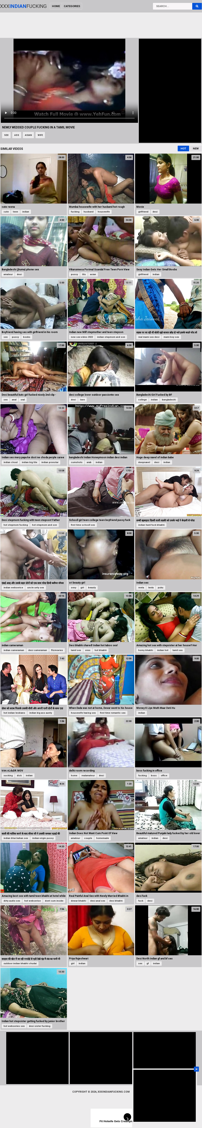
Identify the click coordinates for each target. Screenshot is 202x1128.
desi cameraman (37, 650)
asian (28, 135)
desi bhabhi (116, 900)
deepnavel (144, 462)
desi (155, 211)
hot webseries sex (14, 1026)
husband (89, 211)
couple (88, 838)
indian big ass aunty (40, 713)
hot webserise (32, 900)
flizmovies (57, 650)
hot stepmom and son (44, 525)
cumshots (77, 462)
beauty (92, 587)
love (82, 399)
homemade (102, 838)
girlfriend (143, 211)
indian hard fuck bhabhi (151, 525)
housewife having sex (83, 713)
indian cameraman (14, 650)
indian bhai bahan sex (16, 838)
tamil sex (76, 650)
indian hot (162, 650)
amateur (8, 274)
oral (23, 399)
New (196, 148)
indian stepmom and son (111, 337)
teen (15, 211)
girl (82, 587)
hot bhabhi (101, 650)
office (164, 775)
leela (151, 587)
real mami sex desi (148, 337)
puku (160, 587)
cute (6, 211)
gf (148, 963)
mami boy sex (171, 337)
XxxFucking (23, 6)
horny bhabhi (145, 650)
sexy (73, 587)
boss (154, 775)
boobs (26, 337)
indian (25, 211)
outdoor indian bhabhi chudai (20, 963)
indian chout (11, 462)
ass (16, 135)
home (74, 775)
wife (40, 135)
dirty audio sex (12, 900)
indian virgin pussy (43, 838)
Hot (183, 148)
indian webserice (13, 587)
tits (84, 274)
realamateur (88, 775)
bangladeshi (169, 399)
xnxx (87, 650)
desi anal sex (97, 900)
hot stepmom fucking (16, 525)
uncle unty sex (35, 587)
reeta (141, 587)
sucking (8, 775)
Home (56, 6)
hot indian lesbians (14, 713)
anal (14, 399)
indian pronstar (49, 462)
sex (6, 135)
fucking (75, 211)
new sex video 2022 (82, 337)
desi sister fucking (39, 1026)
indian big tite (29, 462)
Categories (72, 6)
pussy (74, 274)
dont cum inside (54, 900)
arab (89, 462)
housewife (104, 211)
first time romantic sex (113, 713)
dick (19, 775)
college (142, 399)
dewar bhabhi (78, 900)
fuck (140, 900)
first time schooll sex (83, 525)
